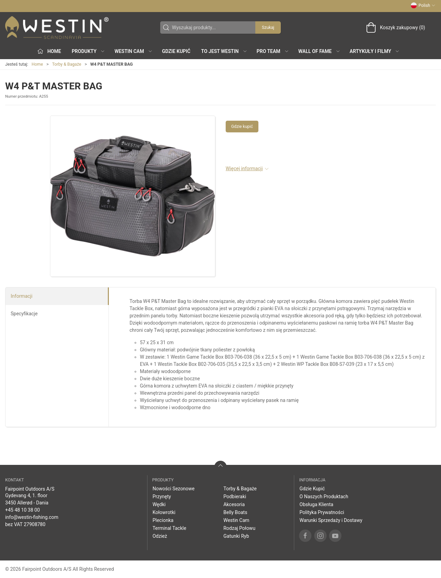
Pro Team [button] (273, 51)
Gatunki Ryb (236, 536)
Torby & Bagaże (66, 64)
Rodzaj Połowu (239, 528)
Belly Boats (235, 512)
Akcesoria (234, 504)
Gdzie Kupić (176, 51)
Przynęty (162, 496)
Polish (423, 5)
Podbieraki (234, 496)
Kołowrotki (164, 512)
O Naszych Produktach (323, 496)
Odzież (160, 536)
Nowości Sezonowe (174, 488)
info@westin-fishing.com (31, 517)
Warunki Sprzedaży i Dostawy (330, 520)
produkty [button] (88, 51)
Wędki (159, 504)
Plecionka (163, 520)
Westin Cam (236, 520)
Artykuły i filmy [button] (375, 51)
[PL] (57, 27)
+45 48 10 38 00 (22, 510)
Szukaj (268, 27)
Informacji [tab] (21, 296)
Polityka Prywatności (321, 512)
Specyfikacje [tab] (24, 313)
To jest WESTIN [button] (224, 51)
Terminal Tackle (169, 528)
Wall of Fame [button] (319, 51)
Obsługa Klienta (316, 504)
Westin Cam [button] (133, 51)
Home (37, 64)
